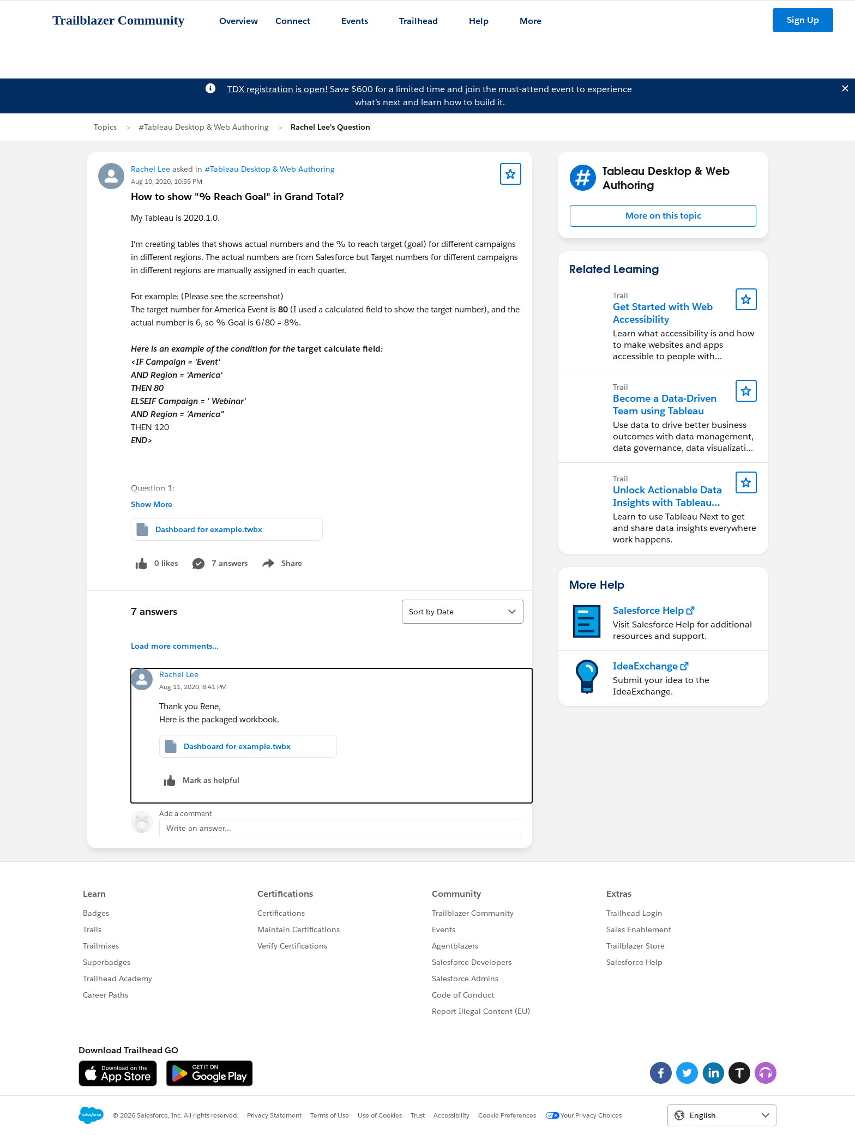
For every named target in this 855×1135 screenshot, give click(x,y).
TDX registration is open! (277, 89)
